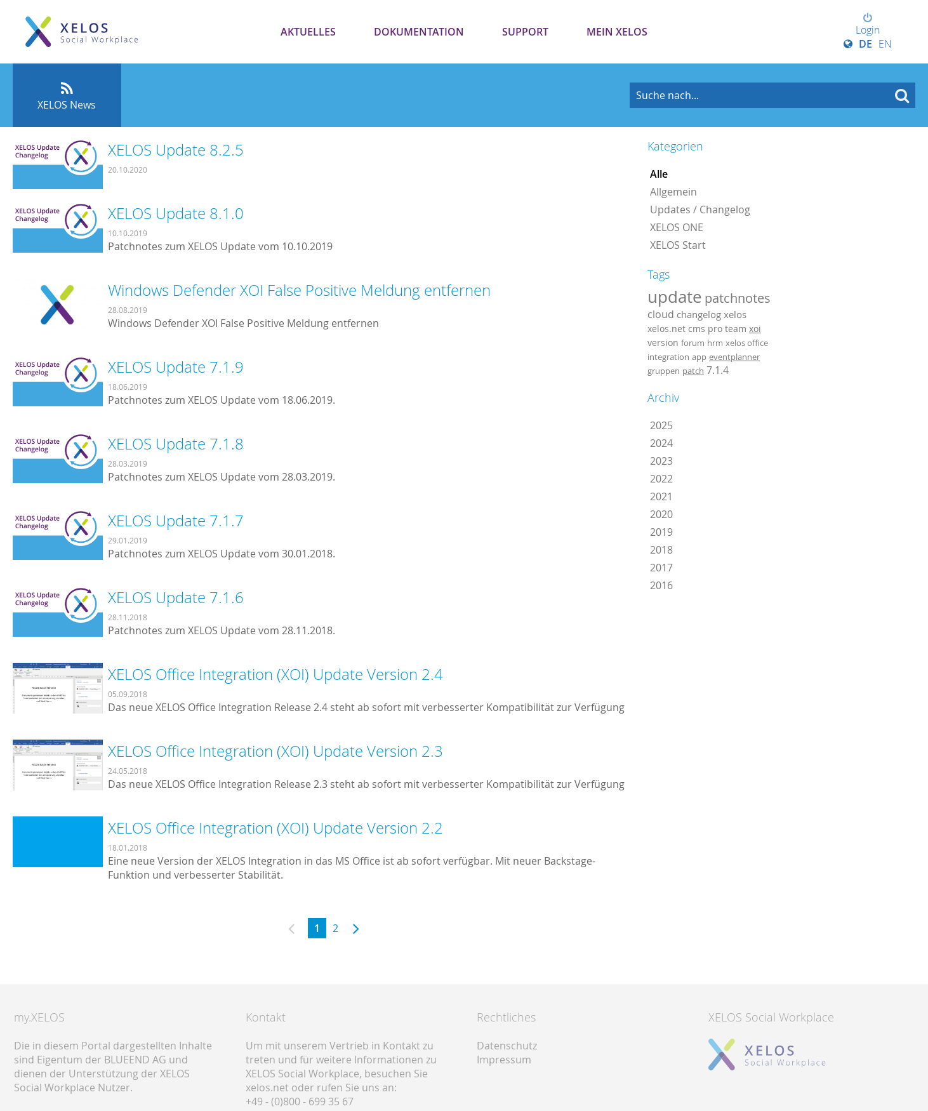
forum (693, 343)
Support (525, 32)
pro (715, 329)
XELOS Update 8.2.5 (176, 150)
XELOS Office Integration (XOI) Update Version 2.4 (275, 674)
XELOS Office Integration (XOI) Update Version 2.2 (275, 828)
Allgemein (673, 192)
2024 (661, 443)
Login (868, 25)
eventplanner (734, 357)
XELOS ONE (676, 227)
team (735, 329)
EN (885, 44)
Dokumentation (419, 32)
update (674, 296)
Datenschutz (507, 1046)
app (699, 357)
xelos (735, 315)
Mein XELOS (617, 32)
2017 (661, 568)
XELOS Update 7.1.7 (176, 520)
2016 (661, 585)
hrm (715, 343)
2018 (661, 550)
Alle (659, 174)
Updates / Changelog (700, 209)
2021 (661, 496)
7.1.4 (717, 370)
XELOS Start (678, 245)
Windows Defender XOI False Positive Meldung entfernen (299, 290)
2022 (661, 479)
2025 (661, 425)
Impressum (504, 1060)
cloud (660, 314)
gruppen (663, 370)
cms (696, 329)
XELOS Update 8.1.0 (176, 213)
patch (693, 370)
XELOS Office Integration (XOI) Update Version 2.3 (275, 751)
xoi (755, 329)
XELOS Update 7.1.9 (176, 367)
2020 (661, 514)
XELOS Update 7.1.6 (176, 597)
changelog (699, 315)
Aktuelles (308, 32)
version (663, 343)
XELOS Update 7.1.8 (176, 444)
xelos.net (666, 329)
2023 (661, 461)
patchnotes (738, 298)
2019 (661, 532)
